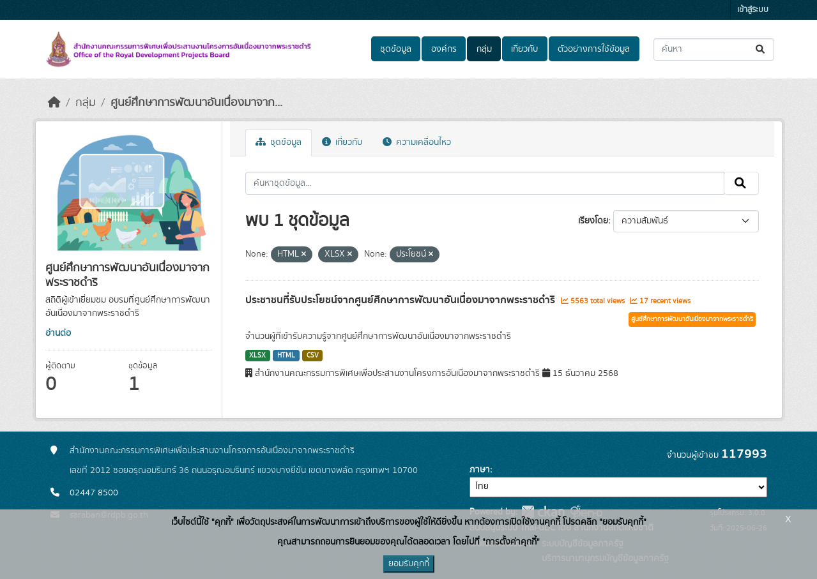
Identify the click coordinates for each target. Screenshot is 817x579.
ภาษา (480, 469)
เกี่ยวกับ (524, 49)
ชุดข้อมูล (395, 49)
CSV (313, 355)
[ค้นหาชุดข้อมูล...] (713, 49)
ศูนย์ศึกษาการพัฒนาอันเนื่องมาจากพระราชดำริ (692, 319)
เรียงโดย (593, 220)
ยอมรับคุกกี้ (408, 563)
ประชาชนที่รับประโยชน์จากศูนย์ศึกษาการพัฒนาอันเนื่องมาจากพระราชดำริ (401, 300)
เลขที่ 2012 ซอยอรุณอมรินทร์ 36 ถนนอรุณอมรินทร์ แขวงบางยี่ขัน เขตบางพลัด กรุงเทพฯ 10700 (244, 470)
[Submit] (761, 49)
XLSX (257, 355)
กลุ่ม (484, 49)
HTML (286, 355)
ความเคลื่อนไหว (417, 142)
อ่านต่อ (58, 333)
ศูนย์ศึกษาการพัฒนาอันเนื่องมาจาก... (196, 102)
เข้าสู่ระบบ (752, 10)
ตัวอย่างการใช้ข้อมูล (594, 49)
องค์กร (444, 49)
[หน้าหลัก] (54, 102)
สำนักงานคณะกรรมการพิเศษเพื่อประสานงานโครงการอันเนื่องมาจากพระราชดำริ (212, 450)
